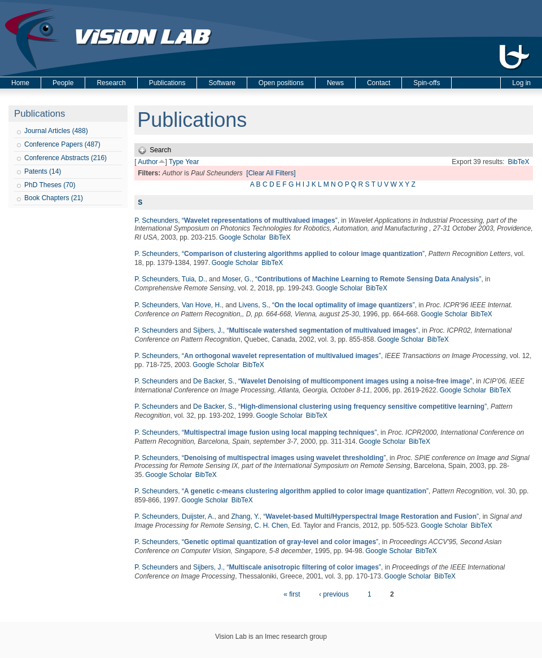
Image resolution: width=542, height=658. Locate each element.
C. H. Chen (270, 525)
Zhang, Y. (245, 516)
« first (291, 594)
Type (176, 162)
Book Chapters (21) (53, 198)
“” (260, 220)
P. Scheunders (156, 220)
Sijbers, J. (208, 330)
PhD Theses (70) (50, 185)
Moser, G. (236, 279)
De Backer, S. (213, 381)
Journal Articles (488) (56, 131)
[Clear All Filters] (270, 173)
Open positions (281, 83)
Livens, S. (254, 305)
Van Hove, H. (201, 305)
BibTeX (518, 162)
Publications (167, 83)
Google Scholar (242, 237)
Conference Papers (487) (62, 144)
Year (192, 162)
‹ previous (334, 594)
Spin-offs (426, 83)
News (335, 83)
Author (148, 162)
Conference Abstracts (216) (65, 158)
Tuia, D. (194, 279)
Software (221, 83)
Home (20, 83)
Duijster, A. (198, 516)
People (63, 83)
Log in (521, 83)
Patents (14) (42, 171)
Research (111, 83)
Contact (378, 83)
